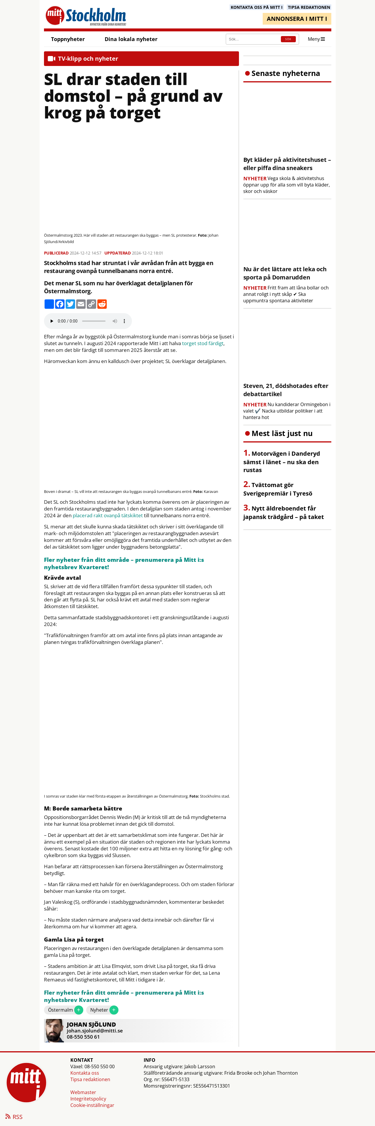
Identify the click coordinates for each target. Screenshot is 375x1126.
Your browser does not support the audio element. (88, 321)
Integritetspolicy (88, 1099)
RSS (13, 1117)
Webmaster (83, 1092)
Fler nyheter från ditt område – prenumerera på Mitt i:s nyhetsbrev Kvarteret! (124, 563)
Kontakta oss (84, 1073)
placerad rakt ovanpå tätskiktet (108, 515)
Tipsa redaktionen (90, 1079)
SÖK (288, 39)
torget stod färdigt (202, 343)
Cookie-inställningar (92, 1105)
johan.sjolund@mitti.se (95, 1030)
